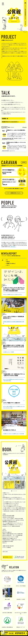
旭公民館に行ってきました (9, 430)
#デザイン (5, 294)
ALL (7, 259)
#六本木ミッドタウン (18, 294)
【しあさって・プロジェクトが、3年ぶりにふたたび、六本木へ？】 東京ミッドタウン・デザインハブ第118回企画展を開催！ (14, 289)
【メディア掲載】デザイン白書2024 (11, 403)
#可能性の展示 (8, 380)
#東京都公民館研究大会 (7, 321)
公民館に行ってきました (10, 263)
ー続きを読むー (13, 246)
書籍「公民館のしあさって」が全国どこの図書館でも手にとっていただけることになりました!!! (13, 346)
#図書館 (12, 352)
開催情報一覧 (5, 118)
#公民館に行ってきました (7, 433)
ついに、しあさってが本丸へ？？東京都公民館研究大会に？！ (13, 317)
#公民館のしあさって (10, 294)
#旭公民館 (22, 433)
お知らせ (8, 261)
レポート (8, 265)
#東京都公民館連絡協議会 (17, 321)
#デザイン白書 (5, 406)
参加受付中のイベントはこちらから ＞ (10, 121)
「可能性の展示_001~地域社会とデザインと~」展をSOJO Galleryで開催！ (14, 374)
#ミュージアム (5, 379)
